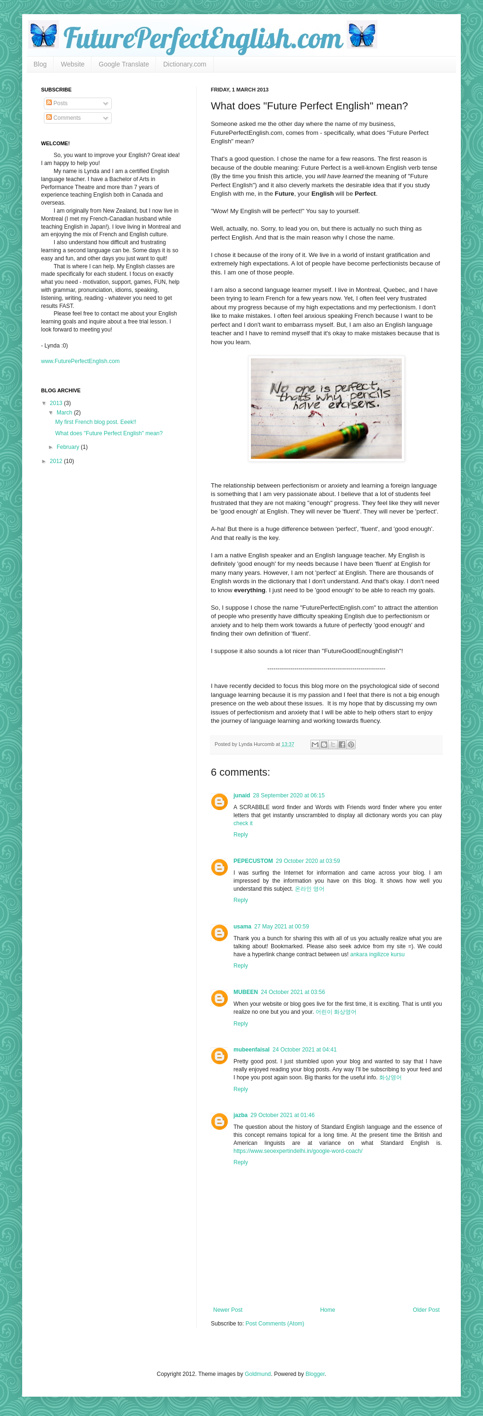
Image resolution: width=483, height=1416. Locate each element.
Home (327, 1310)
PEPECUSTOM (253, 861)
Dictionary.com (185, 64)
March (65, 412)
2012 (57, 461)
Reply (240, 834)
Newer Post (227, 1310)
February (69, 447)
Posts (56, 103)
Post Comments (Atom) (274, 1323)
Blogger (315, 1374)
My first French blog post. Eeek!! (95, 422)
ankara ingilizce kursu (377, 954)
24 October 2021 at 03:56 (293, 992)
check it (243, 823)
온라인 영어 (310, 889)
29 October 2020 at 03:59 (308, 861)
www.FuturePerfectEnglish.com (80, 361)
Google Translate (124, 64)
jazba (240, 1115)
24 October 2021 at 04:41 (305, 1049)
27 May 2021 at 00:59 (281, 926)
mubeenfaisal (251, 1049)
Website (72, 64)
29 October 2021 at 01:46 (282, 1115)
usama (242, 926)
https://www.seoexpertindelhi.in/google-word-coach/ (297, 1151)
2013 (57, 403)
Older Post (426, 1310)
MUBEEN (245, 992)
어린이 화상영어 (336, 1012)
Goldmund (258, 1374)
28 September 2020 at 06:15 (289, 795)
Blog (40, 64)
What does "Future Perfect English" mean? (109, 433)
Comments (63, 118)
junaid (241, 795)
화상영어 (390, 1077)
